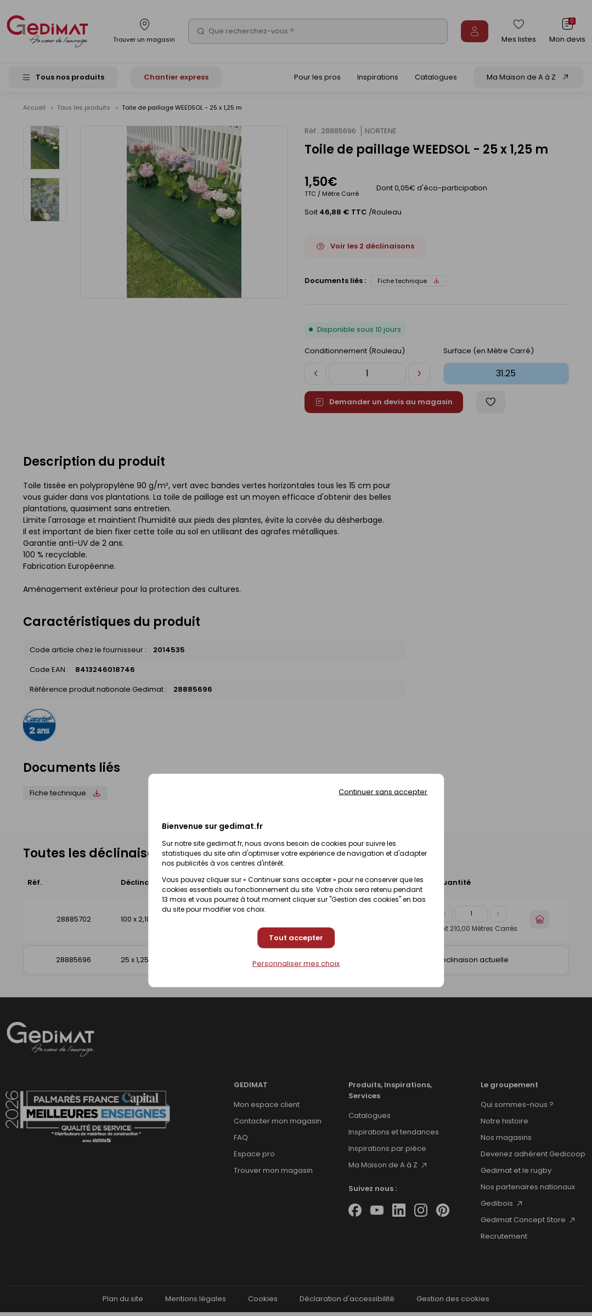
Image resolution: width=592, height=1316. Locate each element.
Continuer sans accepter (383, 791)
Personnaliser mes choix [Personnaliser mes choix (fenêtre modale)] (296, 963)
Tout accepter (296, 938)
